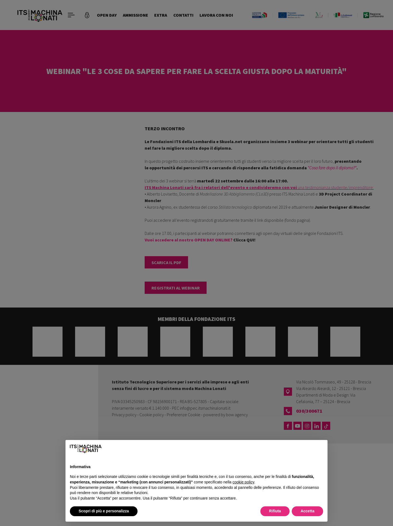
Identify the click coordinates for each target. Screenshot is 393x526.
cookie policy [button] (243, 482)
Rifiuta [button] (275, 511)
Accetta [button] (307, 511)
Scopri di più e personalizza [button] (104, 511)
